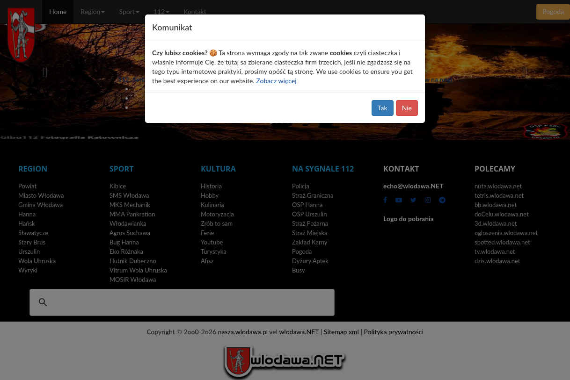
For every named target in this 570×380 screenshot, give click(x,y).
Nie (407, 108)
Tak (382, 108)
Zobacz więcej (276, 81)
